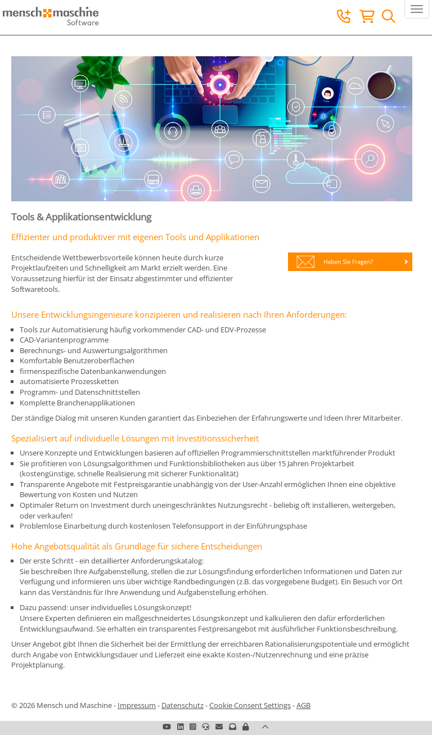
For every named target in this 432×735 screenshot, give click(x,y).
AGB (303, 705)
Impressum (137, 705)
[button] (245, 727)
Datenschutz (182, 705)
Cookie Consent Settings (250, 705)
